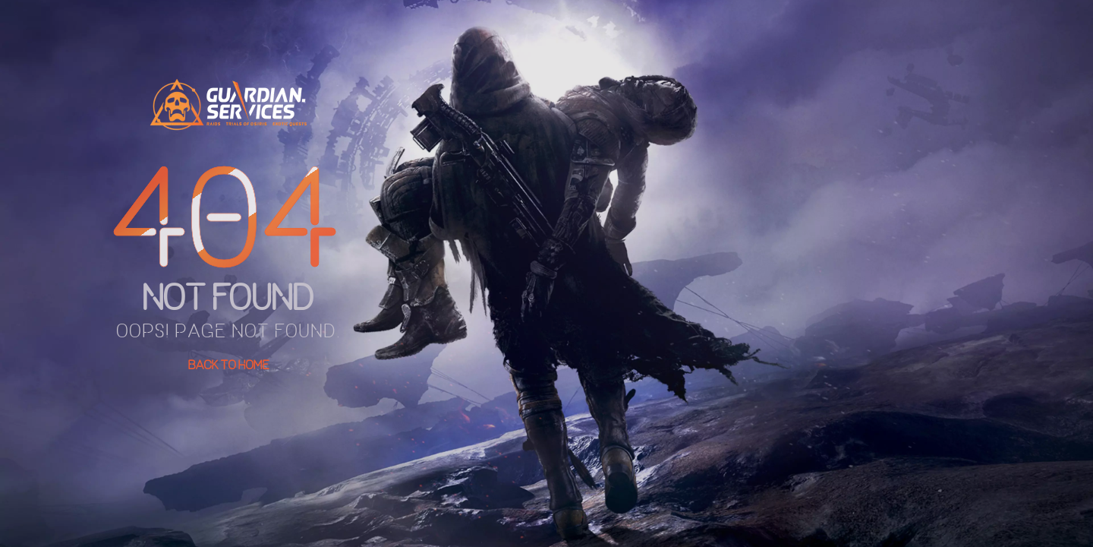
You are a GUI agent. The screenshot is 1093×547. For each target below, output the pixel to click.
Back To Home (228, 365)
